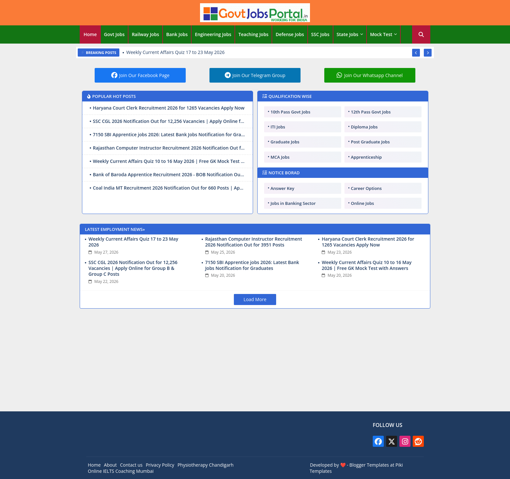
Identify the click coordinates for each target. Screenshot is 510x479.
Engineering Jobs (213, 34)
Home (90, 34)
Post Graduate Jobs (370, 142)
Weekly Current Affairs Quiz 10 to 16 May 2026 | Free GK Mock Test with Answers (169, 161)
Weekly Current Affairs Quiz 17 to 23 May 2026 (175, 52)
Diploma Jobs (364, 127)
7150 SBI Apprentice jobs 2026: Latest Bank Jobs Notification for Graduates (169, 134)
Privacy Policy (160, 465)
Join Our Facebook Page (144, 75)
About (110, 465)
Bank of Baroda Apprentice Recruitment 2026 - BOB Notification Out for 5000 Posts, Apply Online (169, 174)
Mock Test (381, 34)
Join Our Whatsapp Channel (373, 75)
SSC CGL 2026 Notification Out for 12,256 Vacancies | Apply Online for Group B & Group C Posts (169, 121)
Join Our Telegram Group (259, 75)
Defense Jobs (289, 34)
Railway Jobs (145, 34)
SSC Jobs (320, 34)
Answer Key (282, 188)
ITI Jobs (278, 127)
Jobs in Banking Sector (293, 203)
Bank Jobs (177, 34)
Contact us (131, 465)
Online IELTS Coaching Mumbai (121, 471)
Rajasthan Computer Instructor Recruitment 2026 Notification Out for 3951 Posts (169, 148)
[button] (421, 34)
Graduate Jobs (285, 142)
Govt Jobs (114, 34)
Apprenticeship (366, 157)
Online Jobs (362, 203)
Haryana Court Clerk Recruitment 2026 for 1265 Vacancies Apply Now (169, 108)
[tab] (90, 34)
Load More (255, 299)
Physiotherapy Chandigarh (206, 465)
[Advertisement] (255, 360)
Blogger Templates (369, 465)
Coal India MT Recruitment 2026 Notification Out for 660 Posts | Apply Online (169, 188)
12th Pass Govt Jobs (371, 112)
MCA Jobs (280, 157)
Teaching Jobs (253, 34)
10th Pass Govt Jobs (290, 112)
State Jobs (347, 34)
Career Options (366, 188)
